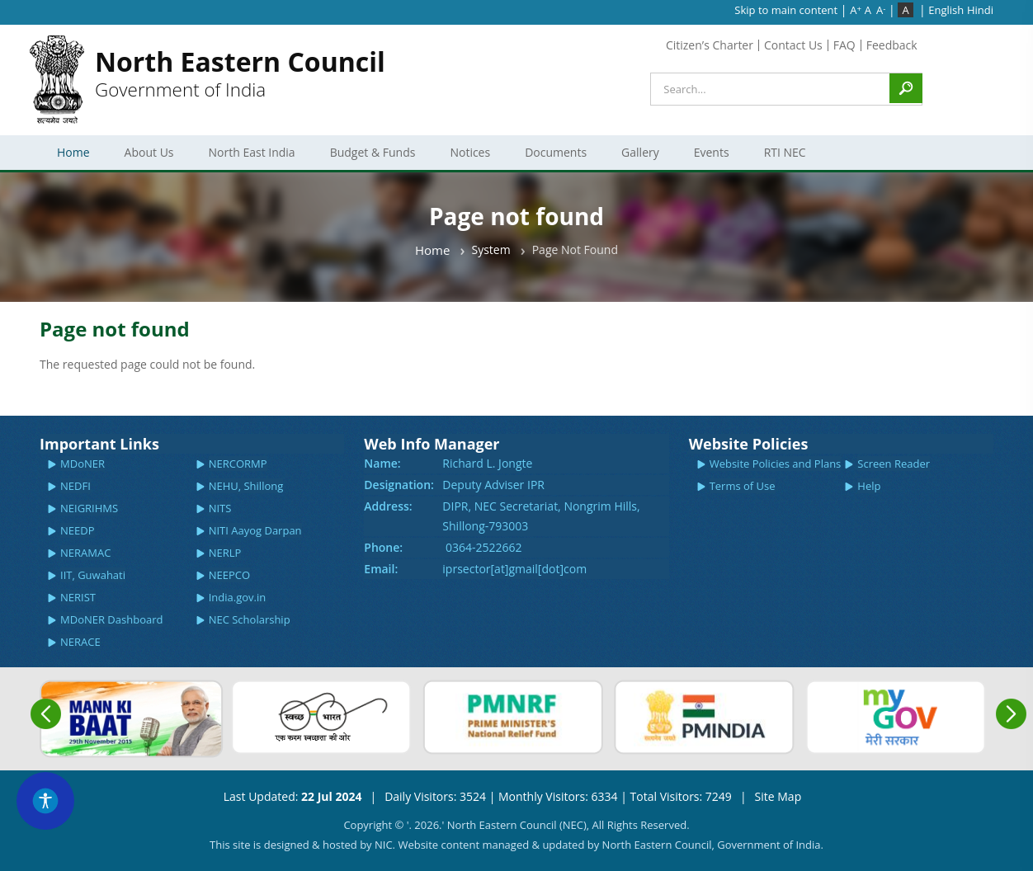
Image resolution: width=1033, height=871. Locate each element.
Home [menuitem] (73, 152)
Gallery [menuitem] (638, 157)
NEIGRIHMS (89, 508)
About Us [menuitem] (146, 157)
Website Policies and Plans (776, 463)
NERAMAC (85, 552)
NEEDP (77, 530)
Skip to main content (785, 9)
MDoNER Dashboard (111, 619)
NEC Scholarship (249, 619)
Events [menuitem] (709, 157)
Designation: (399, 484)
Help (868, 485)
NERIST (78, 597)
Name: (382, 463)
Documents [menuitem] (553, 157)
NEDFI (75, 485)
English (946, 9)
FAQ (844, 45)
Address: (388, 506)
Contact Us (793, 45)
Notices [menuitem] (467, 157)
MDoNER (82, 463)
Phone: (383, 547)
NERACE (80, 641)
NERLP (225, 552)
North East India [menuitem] (250, 157)
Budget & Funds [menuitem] (370, 157)
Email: (381, 569)
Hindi (980, 9)
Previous (46, 714)
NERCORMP (238, 463)
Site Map (778, 796)
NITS (220, 508)
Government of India (240, 73)
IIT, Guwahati (92, 574)
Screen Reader (893, 463)
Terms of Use (743, 485)
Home (432, 250)
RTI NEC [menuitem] (782, 157)
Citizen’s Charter (709, 45)
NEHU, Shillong (246, 485)
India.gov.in (238, 597)
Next (1011, 714)
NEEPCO (229, 574)
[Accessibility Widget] (45, 801)
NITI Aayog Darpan (255, 530)
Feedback (891, 45)
